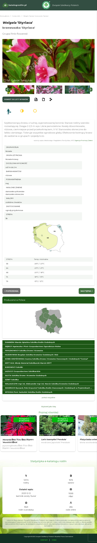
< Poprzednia (11, 291)
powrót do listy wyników (16, 99)
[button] (20, 89)
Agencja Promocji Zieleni (84, 140)
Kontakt (44, 540)
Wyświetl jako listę (48, 407)
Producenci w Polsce (14, 300)
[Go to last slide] (7, 90)
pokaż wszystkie (48, 397)
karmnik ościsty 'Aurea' (26, 496)
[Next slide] (90, 90)
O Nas (54, 540)
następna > (87, 291)
